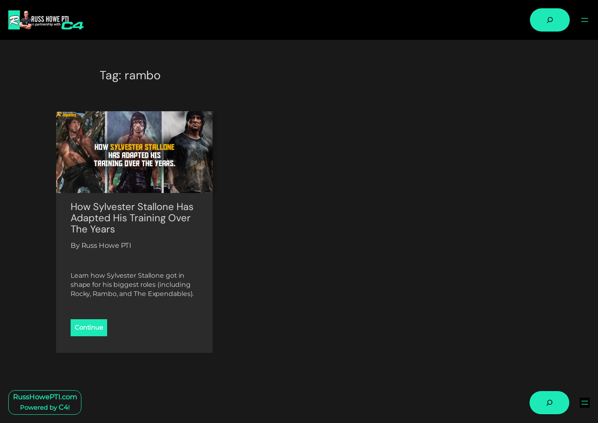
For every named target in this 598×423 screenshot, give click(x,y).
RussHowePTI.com (45, 397)
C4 (63, 407)
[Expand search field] (550, 20)
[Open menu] (585, 20)
